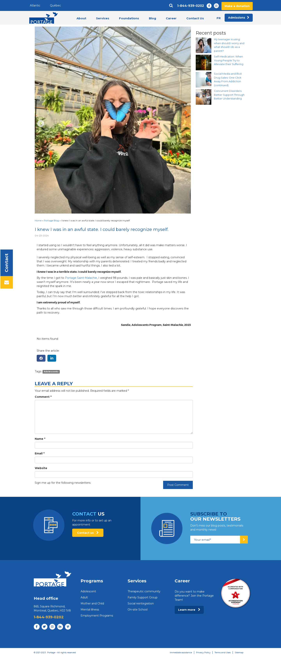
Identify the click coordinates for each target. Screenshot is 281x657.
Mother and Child (92, 603)
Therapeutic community (144, 591)
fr (219, 18)
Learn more (189, 609)
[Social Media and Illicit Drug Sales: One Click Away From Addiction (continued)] (203, 80)
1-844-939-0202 (190, 5)
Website (41, 468)
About (81, 18)
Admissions (238, 18)
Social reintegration (141, 603)
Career (171, 18)
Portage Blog (51, 220)
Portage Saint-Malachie (81, 278)
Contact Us (195, 18)
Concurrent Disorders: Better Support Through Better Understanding (229, 94)
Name (40, 439)
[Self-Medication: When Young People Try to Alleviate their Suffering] (203, 62)
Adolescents (51, 371)
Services (102, 18)
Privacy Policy (203, 652)
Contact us (88, 533)
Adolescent (88, 591)
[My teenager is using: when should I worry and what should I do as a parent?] (203, 45)
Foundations (129, 18)
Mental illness (90, 609)
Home (38, 220)
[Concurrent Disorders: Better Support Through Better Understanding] (203, 97)
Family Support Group (142, 597)
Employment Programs (97, 615)
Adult (84, 597)
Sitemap (239, 652)
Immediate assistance (180, 652)
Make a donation (237, 6)
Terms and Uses (222, 652)
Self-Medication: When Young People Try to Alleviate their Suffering (228, 60)
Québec (55, 5)
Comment (43, 397)
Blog (152, 18)
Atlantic (35, 5)
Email (39, 453)
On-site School (138, 609)
